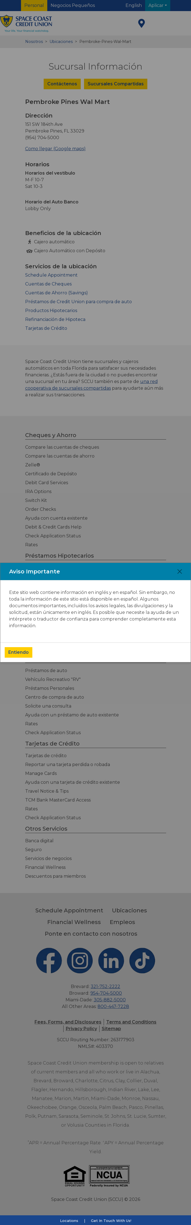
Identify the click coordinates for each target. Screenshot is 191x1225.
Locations (69, 1220)
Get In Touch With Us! (111, 1220)
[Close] (179, 571)
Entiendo (18, 652)
